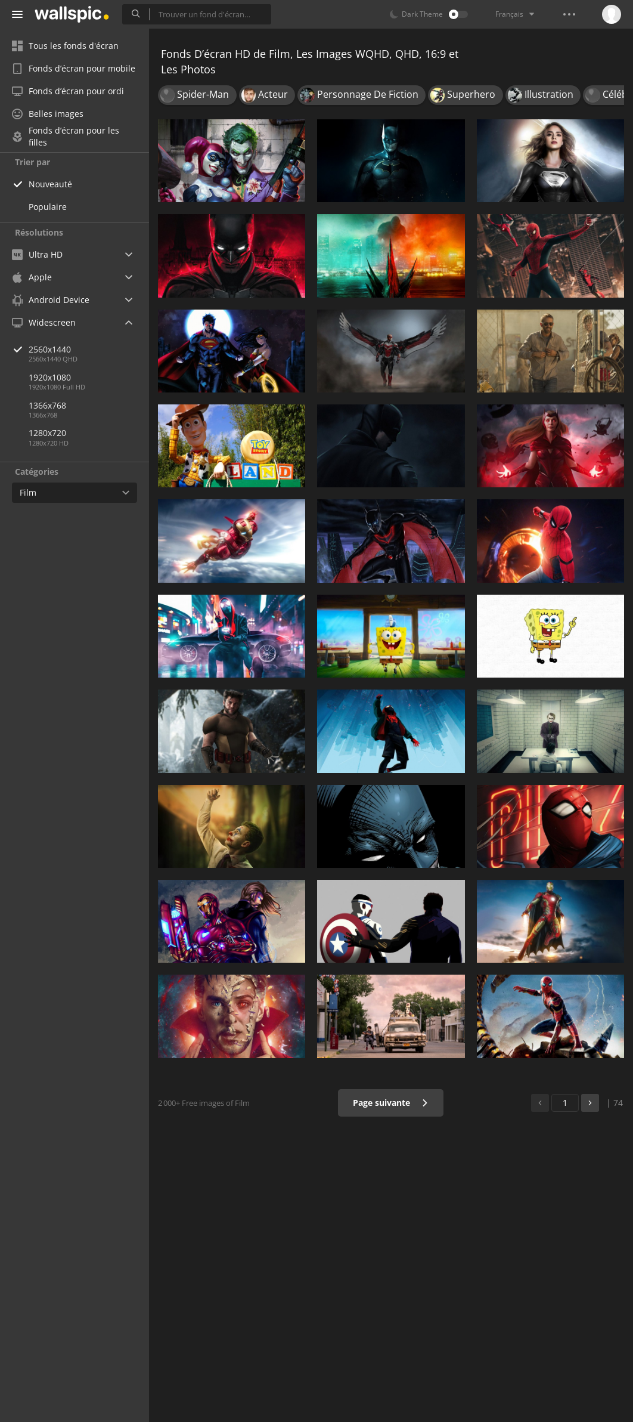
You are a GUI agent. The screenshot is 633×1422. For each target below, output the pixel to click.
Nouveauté (50, 184)
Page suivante (391, 1102)
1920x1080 (50, 377)
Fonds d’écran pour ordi (68, 91)
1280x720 (47, 432)
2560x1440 (89, 349)
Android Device (50, 300)
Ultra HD (37, 254)
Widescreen (44, 322)
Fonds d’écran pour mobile (73, 68)
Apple (32, 277)
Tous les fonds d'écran (65, 45)
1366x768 (47, 405)
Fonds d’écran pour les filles (65, 136)
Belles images (47, 113)
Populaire (48, 206)
